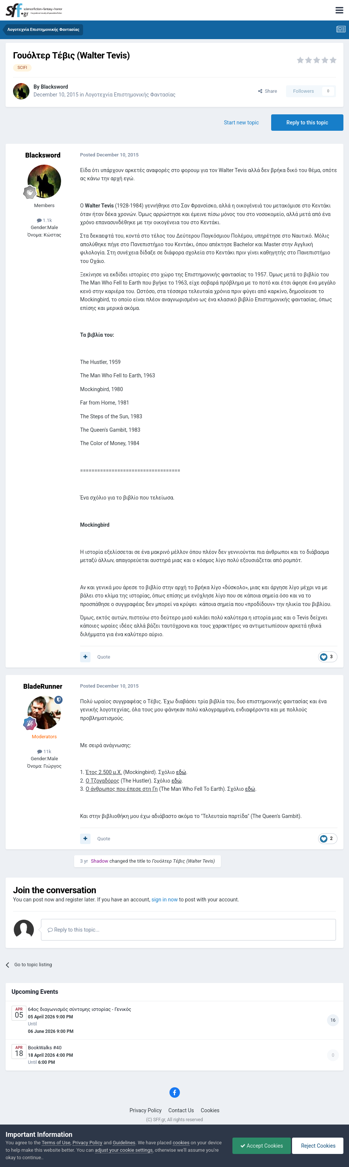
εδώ (181, 772)
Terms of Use (56, 1142)
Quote (103, 657)
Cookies (210, 1110)
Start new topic (241, 123)
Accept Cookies (261, 1146)
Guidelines (124, 1142)
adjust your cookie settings (124, 1150)
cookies (181, 1142)
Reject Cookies (318, 1146)
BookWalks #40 (44, 1047)
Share (267, 91)
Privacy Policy (146, 1110)
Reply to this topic (307, 123)
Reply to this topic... (73, 930)
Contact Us (181, 1110)
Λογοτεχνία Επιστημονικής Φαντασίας (130, 95)
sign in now (165, 900)
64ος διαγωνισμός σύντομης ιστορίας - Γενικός (79, 1009)
